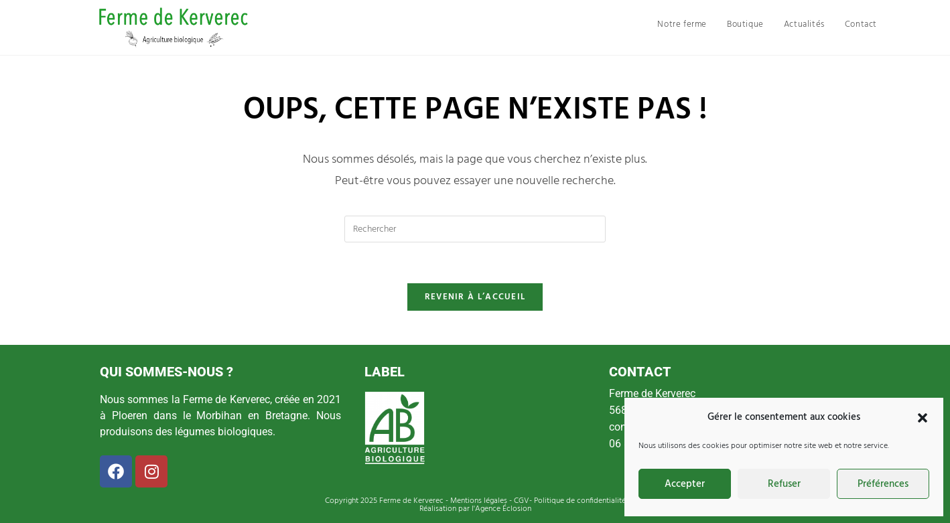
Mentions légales (478, 501)
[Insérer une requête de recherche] (475, 229)
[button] (922, 418)
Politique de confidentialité (580, 501)
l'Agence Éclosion (500, 509)
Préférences (883, 484)
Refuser (784, 484)
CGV (521, 501)
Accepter (685, 484)
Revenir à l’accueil (475, 297)
